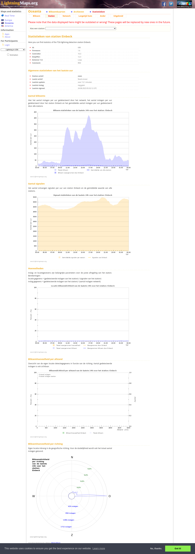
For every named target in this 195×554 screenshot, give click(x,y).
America (9, 25)
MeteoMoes (55, 543)
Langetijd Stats (85, 16)
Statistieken (98, 11)
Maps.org (19, 2)
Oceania (9, 23)
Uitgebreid (118, 16)
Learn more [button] (98, 548)
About (7, 36)
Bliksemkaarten (57, 11)
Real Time (10, 15)
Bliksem (36, 16)
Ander (103, 16)
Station (51, 16)
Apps (7, 34)
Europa (8, 20)
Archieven (79, 11)
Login (7, 45)
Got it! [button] (178, 548)
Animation (14, 55)
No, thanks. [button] (156, 548)
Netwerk (67, 16)
